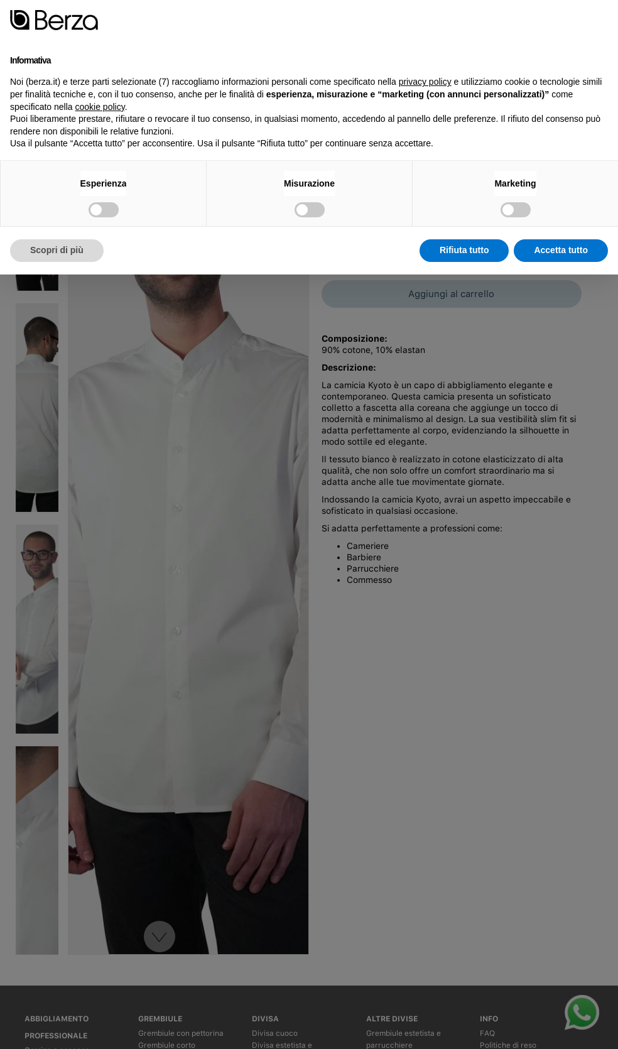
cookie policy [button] (100, 107)
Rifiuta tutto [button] (464, 250)
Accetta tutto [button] (561, 250)
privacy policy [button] (425, 82)
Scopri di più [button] (57, 250)
